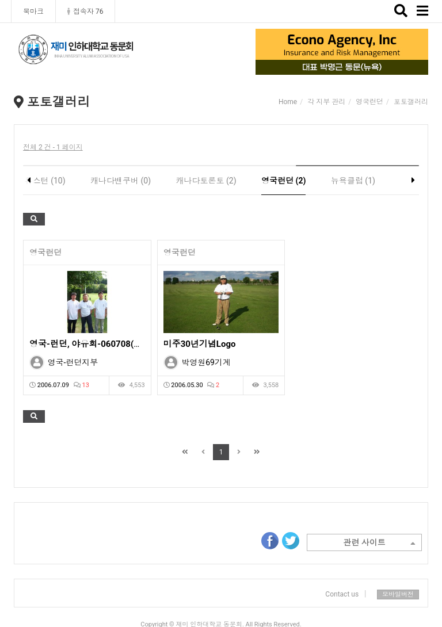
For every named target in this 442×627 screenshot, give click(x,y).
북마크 (33, 11)
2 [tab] (333, 66)
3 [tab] (350, 66)
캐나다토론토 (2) (206, 180)
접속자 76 (85, 11)
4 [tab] (368, 66)
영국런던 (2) (283, 180)
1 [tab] (316, 66)
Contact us (342, 594)
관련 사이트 (379, 543)
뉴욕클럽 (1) (353, 180)
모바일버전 (398, 594)
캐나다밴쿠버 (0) (120, 180)
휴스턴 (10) (45, 180)
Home (288, 102)
